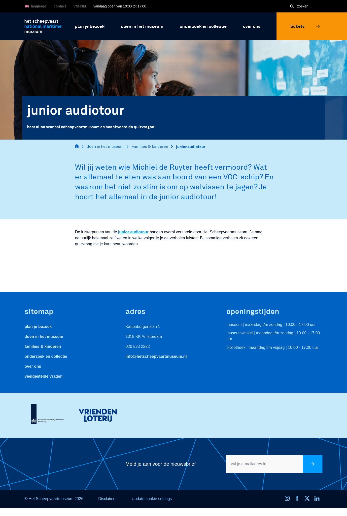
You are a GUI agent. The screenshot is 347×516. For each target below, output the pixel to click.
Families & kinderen (150, 146)
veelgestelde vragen (44, 376)
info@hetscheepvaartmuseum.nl (156, 356)
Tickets (305, 26)
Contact (60, 6)
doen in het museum (105, 146)
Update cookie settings (152, 499)
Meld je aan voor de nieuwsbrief (161, 464)
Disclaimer (107, 499)
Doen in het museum (44, 336)
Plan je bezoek (38, 326)
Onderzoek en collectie (46, 356)
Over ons (33, 366)
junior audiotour (190, 146)
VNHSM (79, 6)
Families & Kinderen (43, 346)
